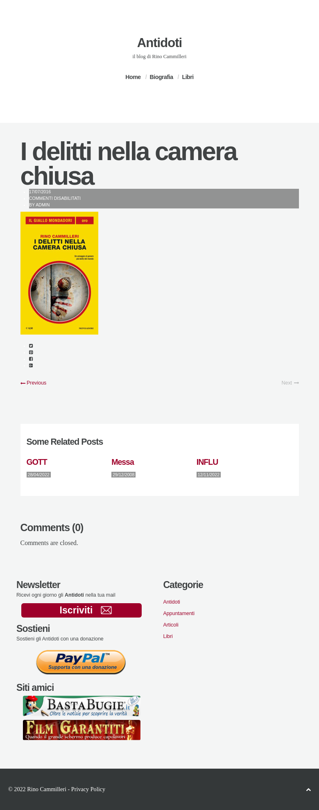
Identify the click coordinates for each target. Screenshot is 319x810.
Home (132, 77)
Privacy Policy (88, 789)
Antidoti (159, 43)
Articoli (170, 625)
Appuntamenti (179, 613)
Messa (122, 461)
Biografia (161, 77)
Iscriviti (86, 610)
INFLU (207, 461)
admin (43, 204)
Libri (187, 77)
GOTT (37, 461)
